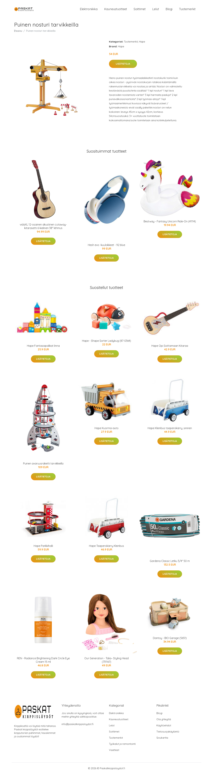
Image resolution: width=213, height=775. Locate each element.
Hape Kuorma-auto (106, 429)
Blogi (169, 9)
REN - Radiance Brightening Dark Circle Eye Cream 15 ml (43, 661)
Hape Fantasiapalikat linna (43, 347)
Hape (142, 42)
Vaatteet (114, 751)
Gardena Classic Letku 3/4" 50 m (170, 562)
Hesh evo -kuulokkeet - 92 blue (106, 246)
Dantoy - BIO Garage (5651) (170, 639)
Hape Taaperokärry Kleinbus (106, 546)
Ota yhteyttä (163, 720)
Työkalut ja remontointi (122, 744)
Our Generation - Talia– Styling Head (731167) (106, 661)
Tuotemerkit (187, 9)
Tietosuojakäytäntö (167, 732)
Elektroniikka (89, 9)
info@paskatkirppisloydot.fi (78, 725)
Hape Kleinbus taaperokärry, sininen (170, 429)
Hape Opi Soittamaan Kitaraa (169, 347)
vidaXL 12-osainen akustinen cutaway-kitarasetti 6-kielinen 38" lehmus (43, 227)
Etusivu (18, 31)
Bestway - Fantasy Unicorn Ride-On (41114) (170, 222)
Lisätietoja (123, 64)
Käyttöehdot (163, 726)
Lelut (155, 9)
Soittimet (140, 9)
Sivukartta (162, 738)
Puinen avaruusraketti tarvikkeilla (43, 464)
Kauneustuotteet (115, 9)
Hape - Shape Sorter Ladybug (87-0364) (106, 342)
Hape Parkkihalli (43, 546)
